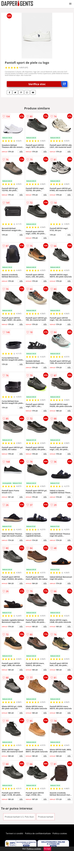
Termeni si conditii (14, 833)
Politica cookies (59, 833)
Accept (47, 848)
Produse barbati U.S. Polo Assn (19, 816)
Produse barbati (45, 816)
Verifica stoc (47, 84)
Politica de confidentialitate (38, 833)
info (21, 151)
